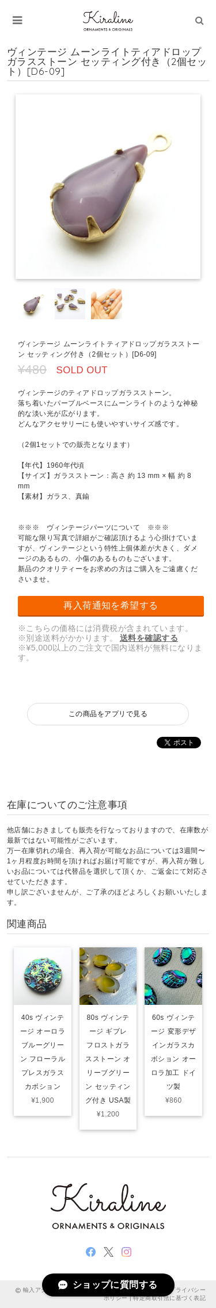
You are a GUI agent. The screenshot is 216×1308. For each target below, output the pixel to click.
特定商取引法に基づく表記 (169, 1298)
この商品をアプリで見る (108, 714)
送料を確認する (149, 637)
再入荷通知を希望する (110, 605)
